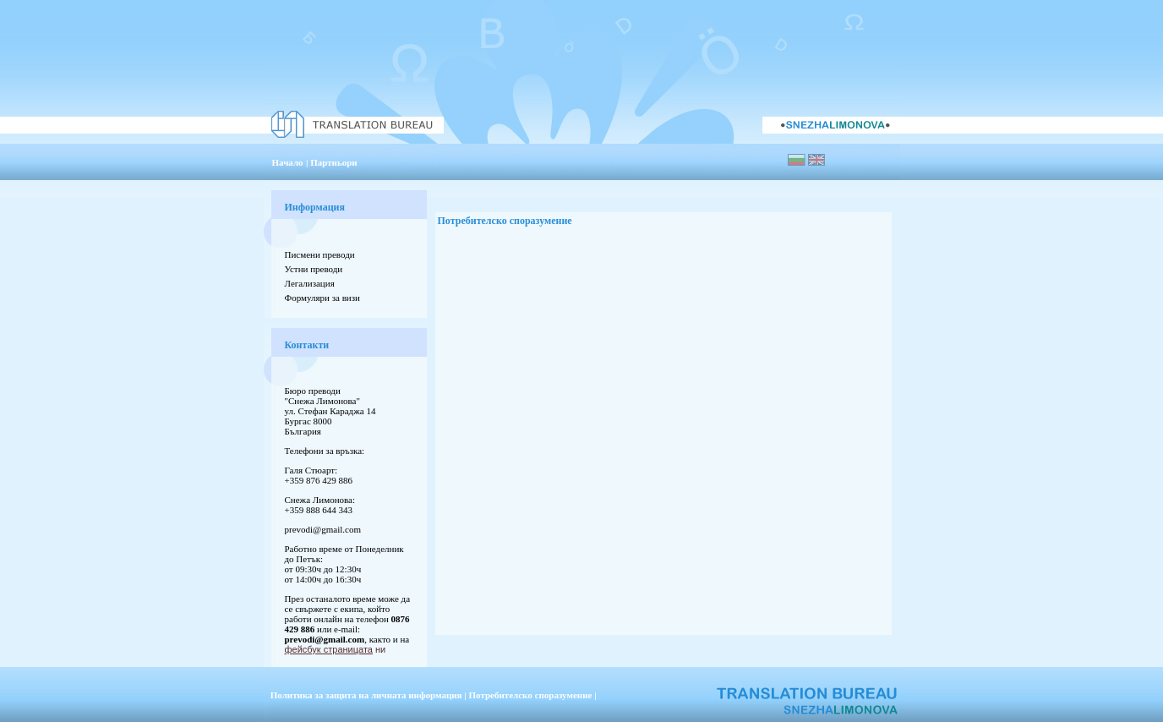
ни (335, 649)
